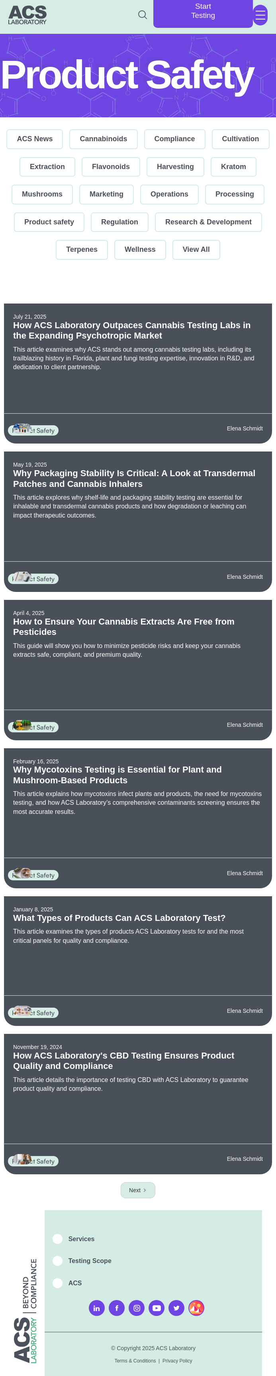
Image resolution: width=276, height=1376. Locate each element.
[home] (27, 15)
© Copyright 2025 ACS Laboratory (153, 1348)
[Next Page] (138, 1190)
